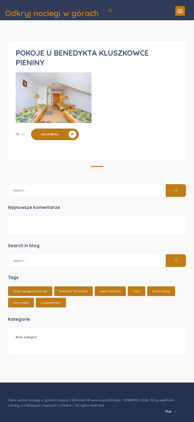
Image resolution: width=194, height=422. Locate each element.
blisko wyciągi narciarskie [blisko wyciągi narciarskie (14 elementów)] (30, 291)
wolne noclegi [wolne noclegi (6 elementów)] (161, 291)
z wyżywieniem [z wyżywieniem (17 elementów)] (51, 302)
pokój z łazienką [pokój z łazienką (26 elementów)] (110, 291)
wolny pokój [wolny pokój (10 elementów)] (21, 302)
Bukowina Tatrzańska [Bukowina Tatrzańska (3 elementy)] (73, 291)
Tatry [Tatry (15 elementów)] (136, 291)
